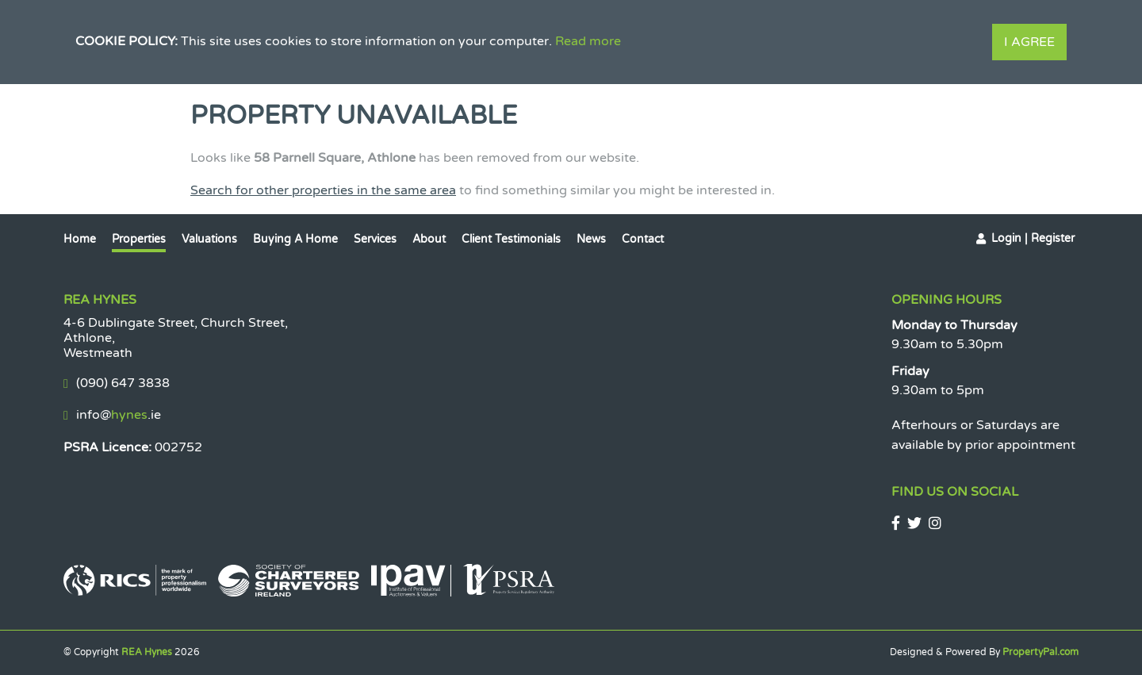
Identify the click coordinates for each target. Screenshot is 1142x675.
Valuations (209, 239)
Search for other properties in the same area (323, 190)
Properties (139, 239)
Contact (643, 239)
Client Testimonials (511, 239)
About (429, 239)
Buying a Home (295, 239)
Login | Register (1033, 238)
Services (375, 239)
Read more (588, 41)
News (591, 239)
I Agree (1029, 42)
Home (79, 239)
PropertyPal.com (1040, 652)
